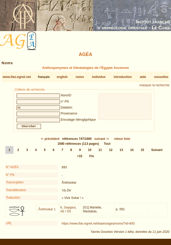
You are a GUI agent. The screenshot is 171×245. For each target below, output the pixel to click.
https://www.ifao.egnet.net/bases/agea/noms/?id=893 (98, 226)
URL (9, 226)
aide (143, 77)
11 (100, 153)
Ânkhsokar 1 (47, 212)
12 (110, 153)
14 (131, 153)
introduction (123, 77)
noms (80, 77)
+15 (79, 159)
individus (99, 77)
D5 (69, 214)
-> (101, 142)
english (62, 77)
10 (89, 153)
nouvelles (161, 77)
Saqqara (69, 210)
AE (62, 214)
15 (142, 153)
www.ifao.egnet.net (17, 77)
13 (121, 153)
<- (50, 142)
